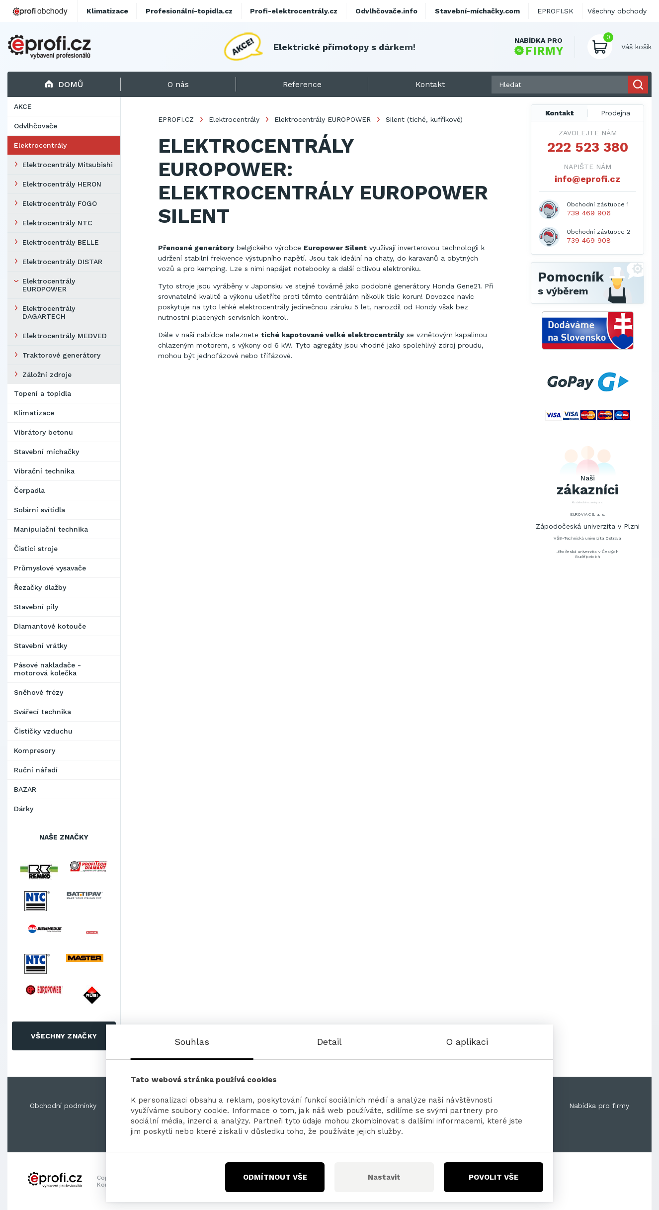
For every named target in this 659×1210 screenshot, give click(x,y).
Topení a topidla (42, 393)
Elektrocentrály (40, 145)
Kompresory (34, 750)
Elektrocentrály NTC (57, 223)
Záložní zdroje (47, 374)
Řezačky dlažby (40, 587)
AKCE (23, 106)
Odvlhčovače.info (386, 11)
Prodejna (615, 113)
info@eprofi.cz (587, 179)
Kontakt (559, 113)
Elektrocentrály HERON (61, 184)
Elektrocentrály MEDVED (64, 336)
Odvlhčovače (35, 126)
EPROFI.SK (555, 11)
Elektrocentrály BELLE (60, 242)
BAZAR (25, 789)
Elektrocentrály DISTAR (62, 262)
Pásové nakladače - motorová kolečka (47, 669)
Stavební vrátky (40, 646)
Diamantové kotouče (50, 626)
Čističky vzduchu (43, 731)
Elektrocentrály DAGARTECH (48, 312)
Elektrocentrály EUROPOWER (48, 285)
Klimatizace (34, 413)
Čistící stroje (36, 549)
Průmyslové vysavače (50, 568)
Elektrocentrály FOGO (59, 203)
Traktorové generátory (61, 355)
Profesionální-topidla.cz (189, 11)
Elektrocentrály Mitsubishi (67, 165)
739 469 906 (589, 213)
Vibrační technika (44, 471)
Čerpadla (29, 490)
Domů (63, 84)
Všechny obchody (617, 11)
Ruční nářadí (36, 770)
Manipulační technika (51, 529)
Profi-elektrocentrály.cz (293, 11)
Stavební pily (36, 607)
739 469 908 (589, 240)
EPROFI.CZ (176, 119)
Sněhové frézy (38, 692)
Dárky (23, 809)
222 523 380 (587, 147)
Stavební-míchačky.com (477, 11)
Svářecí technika (42, 712)
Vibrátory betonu (43, 432)
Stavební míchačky (46, 452)
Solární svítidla (39, 510)
